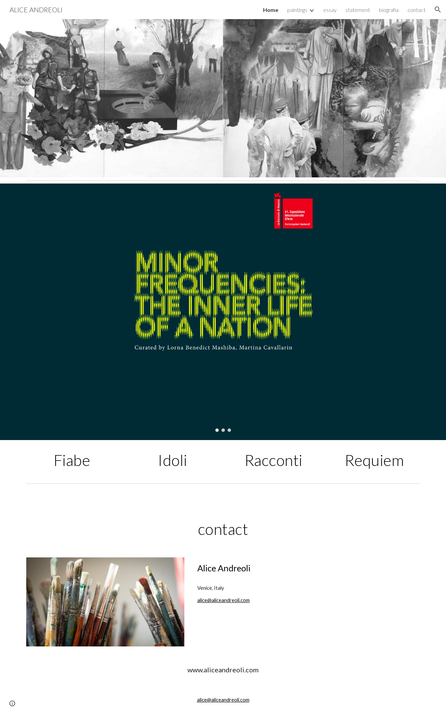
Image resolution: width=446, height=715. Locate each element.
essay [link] (330, 9)
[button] (438, 9)
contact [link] (416, 9)
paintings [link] (297, 9)
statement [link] (357, 9)
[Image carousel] (223, 312)
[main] (71, 460)
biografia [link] (389, 9)
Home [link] (270, 9)
